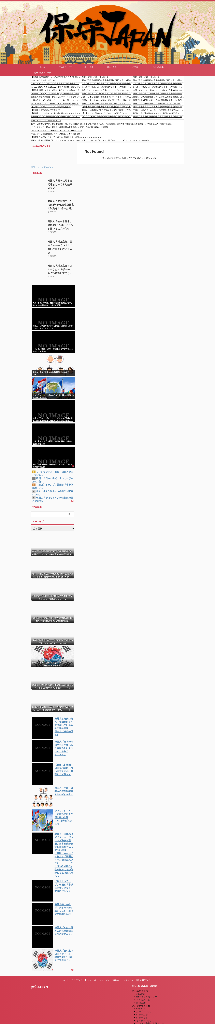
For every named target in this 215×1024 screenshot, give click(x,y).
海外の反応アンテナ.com (149, 1020)
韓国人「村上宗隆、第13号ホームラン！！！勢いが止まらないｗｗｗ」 (61, 244)
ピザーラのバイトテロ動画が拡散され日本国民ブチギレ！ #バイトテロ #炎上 (56, 117)
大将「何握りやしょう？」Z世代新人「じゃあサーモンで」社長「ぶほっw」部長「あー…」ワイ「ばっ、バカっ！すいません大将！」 (56, 84)
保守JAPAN (39, 968)
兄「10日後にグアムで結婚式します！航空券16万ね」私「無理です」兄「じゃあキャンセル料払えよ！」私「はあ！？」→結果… (56, 103)
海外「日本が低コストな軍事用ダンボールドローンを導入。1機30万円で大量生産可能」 (107, 97)
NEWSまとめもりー (146, 978)
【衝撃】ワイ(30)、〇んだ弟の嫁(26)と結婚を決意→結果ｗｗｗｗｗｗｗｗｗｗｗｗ (56, 93)
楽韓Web (141, 984)
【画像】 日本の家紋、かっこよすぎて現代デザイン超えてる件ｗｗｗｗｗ (56, 77)
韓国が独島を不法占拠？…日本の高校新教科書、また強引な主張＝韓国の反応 (158, 100)
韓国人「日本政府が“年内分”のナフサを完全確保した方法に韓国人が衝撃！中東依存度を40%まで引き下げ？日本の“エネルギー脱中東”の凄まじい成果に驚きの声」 (107, 110)
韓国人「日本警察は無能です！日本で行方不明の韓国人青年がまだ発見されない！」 (158, 117)
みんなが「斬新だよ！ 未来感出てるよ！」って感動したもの (107, 87)
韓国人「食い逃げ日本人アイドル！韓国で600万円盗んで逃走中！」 (158, 113)
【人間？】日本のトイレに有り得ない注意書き (51, 107)
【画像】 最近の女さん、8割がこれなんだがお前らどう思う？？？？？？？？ (56, 90)
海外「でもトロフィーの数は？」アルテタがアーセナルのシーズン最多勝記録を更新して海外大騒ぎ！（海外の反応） (107, 93)
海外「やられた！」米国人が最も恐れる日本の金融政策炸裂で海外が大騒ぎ (158, 93)
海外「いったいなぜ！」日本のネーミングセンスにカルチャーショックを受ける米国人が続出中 (107, 90)
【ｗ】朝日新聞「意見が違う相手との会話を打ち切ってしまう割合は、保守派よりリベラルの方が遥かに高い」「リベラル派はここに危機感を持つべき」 (107, 107)
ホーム (42, 67)
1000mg (134, 67)
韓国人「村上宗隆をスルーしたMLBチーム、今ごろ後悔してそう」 (61, 265)
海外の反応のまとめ (146, 1013)
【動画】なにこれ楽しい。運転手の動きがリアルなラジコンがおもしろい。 (56, 113)
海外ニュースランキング (42, 167)
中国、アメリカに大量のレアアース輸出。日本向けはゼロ (157, 90)
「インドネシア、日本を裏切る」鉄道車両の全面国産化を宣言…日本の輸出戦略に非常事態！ (107, 84)
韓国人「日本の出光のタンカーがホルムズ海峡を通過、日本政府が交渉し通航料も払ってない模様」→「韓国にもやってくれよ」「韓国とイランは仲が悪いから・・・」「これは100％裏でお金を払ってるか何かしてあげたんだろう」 (158, 97)
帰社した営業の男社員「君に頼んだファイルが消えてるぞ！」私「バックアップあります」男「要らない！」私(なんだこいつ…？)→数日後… (56, 97)
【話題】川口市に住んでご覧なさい (46, 110)
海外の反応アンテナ (42, 73)
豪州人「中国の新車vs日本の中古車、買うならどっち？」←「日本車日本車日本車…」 (107, 103)
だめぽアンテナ (144, 992)
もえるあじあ (158, 67)
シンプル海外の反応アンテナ (151, 1004)
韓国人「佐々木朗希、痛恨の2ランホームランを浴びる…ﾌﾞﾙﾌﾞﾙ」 (61, 224)
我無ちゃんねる (144, 1010)
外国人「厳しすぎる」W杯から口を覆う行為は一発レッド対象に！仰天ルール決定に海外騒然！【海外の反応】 (107, 100)
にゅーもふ (111, 67)
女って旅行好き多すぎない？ (43, 80)
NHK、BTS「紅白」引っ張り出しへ (97, 77)
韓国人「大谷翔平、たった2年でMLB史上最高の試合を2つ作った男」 (60, 204)
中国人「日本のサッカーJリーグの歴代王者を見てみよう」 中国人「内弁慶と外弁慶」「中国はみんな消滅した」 (158, 110)
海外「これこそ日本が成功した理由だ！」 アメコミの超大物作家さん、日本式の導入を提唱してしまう (158, 103)
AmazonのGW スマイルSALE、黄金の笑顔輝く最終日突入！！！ (56, 87)
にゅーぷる (88, 67)
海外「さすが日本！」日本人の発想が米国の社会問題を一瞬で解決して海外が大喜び (158, 107)
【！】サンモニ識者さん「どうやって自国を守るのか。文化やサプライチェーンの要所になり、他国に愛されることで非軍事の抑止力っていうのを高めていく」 (107, 113)
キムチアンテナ (65, 67)
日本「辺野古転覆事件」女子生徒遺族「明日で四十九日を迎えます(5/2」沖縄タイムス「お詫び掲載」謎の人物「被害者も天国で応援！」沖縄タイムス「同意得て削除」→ (107, 80)
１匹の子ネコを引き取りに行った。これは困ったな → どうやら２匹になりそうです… (56, 100)
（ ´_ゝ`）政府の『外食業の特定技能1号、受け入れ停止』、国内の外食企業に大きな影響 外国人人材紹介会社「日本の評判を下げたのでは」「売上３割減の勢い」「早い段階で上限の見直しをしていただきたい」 (107, 117)
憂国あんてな (143, 1007)
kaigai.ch (140, 990)
